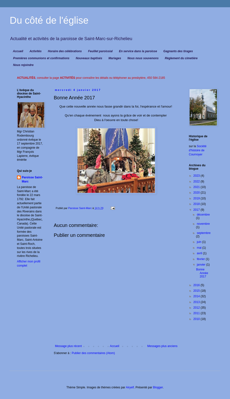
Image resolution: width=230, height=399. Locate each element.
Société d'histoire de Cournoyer (198, 150)
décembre (203, 214)
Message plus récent (68, 346)
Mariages (114, 58)
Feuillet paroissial (100, 51)
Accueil (18, 51)
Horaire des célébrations (65, 51)
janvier (201, 264)
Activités (36, 51)
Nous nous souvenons (143, 58)
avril (200, 253)
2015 (197, 290)
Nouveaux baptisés (89, 58)
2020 (197, 192)
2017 (197, 209)
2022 (197, 181)
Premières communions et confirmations (41, 58)
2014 (197, 296)
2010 (197, 319)
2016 (197, 285)
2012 (197, 307)
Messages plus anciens (162, 346)
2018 (197, 204)
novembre (203, 223)
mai (199, 247)
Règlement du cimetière (181, 58)
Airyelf (130, 387)
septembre (204, 233)
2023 (197, 175)
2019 (197, 198)
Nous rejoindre (23, 65)
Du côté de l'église (49, 20)
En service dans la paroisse (138, 51)
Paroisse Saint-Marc (32, 179)
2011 (197, 313)
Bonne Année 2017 (202, 273)
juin (199, 242)
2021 (197, 187)
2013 (197, 302)
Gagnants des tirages (178, 51)
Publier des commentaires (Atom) (93, 353)
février (201, 259)
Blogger (158, 387)
